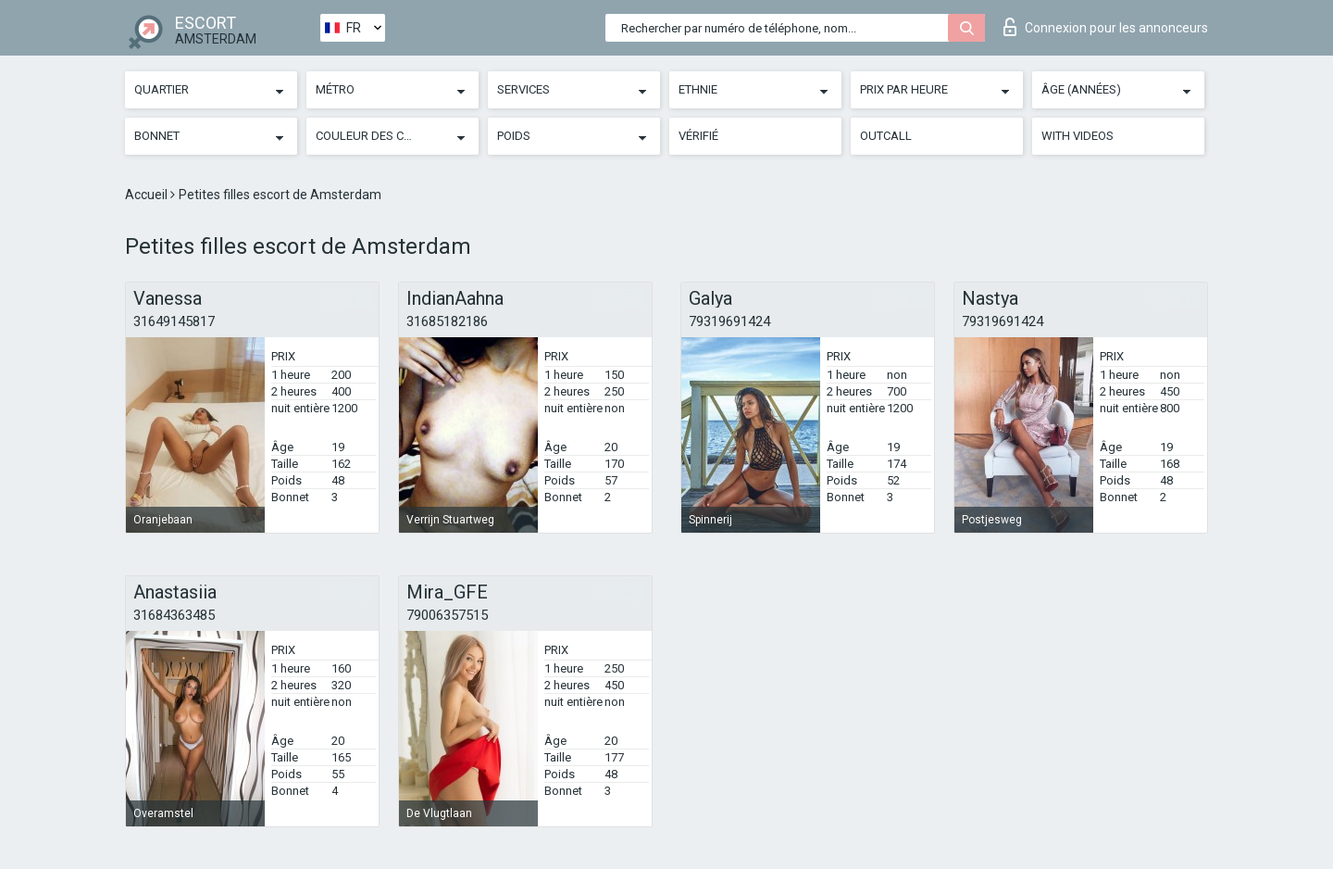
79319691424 (729, 321)
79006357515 (447, 615)
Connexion (1105, 27)
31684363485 (174, 615)
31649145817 (174, 321)
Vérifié (698, 136)
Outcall (886, 136)
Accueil (147, 194)
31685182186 (447, 321)
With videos (1077, 136)
